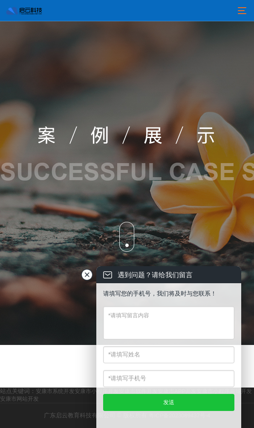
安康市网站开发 (19, 399)
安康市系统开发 (55, 391)
